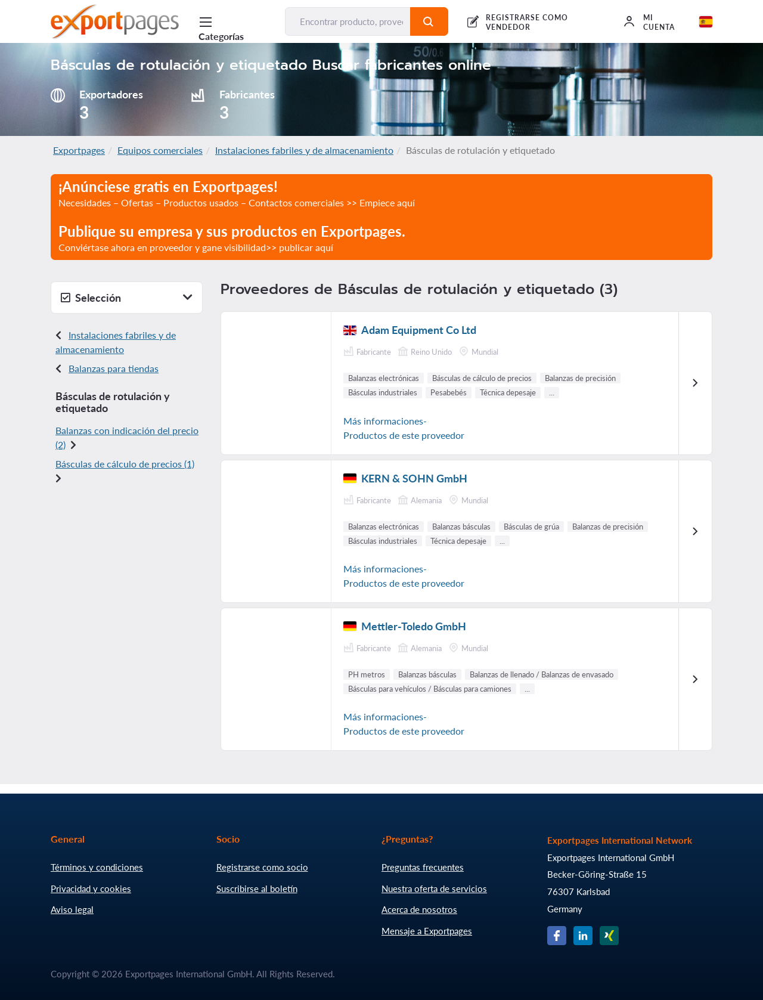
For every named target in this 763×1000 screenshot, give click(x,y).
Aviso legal (72, 909)
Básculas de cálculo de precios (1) (124, 463)
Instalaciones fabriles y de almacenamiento (304, 150)
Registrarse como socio (262, 867)
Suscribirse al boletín (256, 888)
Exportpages (79, 150)
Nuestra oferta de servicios (434, 888)
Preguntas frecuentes (423, 867)
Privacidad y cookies (91, 888)
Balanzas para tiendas (114, 368)
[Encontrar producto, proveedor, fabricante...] (347, 21)
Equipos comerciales (160, 150)
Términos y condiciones (97, 867)
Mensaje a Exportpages (427, 930)
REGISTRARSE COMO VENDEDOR (526, 22)
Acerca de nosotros (419, 909)
